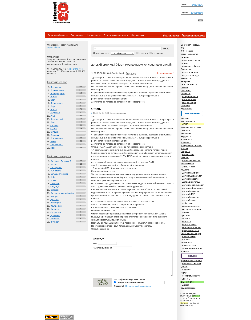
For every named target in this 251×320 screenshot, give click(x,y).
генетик (184, 87)
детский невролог (190, 179)
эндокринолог (187, 282)
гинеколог (185, 93)
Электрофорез (57, 93)
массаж (184, 148)
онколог (185, 157)
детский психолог (190, 191)
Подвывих (55, 112)
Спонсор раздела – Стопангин (192, 256)
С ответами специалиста (116, 35)
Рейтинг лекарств (59, 156)
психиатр (185, 218)
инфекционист (188, 121)
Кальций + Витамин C (60, 161)
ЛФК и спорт (187, 51)
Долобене (55, 215)
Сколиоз (54, 125)
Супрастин (55, 212)
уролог (184, 266)
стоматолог (186, 242)
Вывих (53, 96)
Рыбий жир (55, 171)
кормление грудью (191, 206)
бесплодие (186, 69)
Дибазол (54, 199)
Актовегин (55, 218)
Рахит (53, 141)
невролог (185, 151)
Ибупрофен (56, 206)
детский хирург (189, 200)
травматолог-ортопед (191, 260)
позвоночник (188, 154)
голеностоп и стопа (191, 263)
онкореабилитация (191, 160)
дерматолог (186, 108)
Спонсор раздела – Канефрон (192, 113)
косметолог (186, 139)
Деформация (56, 103)
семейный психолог (191, 227)
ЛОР (183, 48)
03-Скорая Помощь (190, 45)
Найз (52, 177)
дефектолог (188, 203)
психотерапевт (189, 224)
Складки (54, 132)
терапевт (185, 251)
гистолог (186, 130)
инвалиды (186, 133)
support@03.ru (54, 47)
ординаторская (188, 288)
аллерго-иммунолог (190, 60)
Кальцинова (56, 167)
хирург (184, 273)
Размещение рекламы (193, 35)
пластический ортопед (188, 237)
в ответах (143, 53)
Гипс (52, 122)
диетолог (185, 118)
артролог (185, 57)
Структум (54, 187)
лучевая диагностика (191, 127)
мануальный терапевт (191, 145)
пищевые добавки (191, 66)
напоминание (197, 12)
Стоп (52, 100)
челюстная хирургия (192, 248)
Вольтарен (55, 202)
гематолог (186, 90)
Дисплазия (55, 87)
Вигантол (54, 222)
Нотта (53, 180)
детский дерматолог (192, 176)
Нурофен (54, 209)
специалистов (76, 69)
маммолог (186, 142)
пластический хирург (191, 233)
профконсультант (190, 230)
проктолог (186, 215)
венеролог (186, 78)
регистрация (197, 4)
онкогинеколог (189, 99)
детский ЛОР (188, 194)
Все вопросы (77, 35)
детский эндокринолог (193, 185)
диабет (185, 285)
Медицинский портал (61, 13)
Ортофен (54, 190)
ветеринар (186, 81)
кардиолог (186, 136)
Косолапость (56, 144)
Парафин (54, 135)
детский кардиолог (191, 173)
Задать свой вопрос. (58, 35)
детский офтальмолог (192, 188)
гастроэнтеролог (189, 84)
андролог (186, 270)
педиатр (185, 170)
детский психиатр (190, 197)
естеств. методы (190, 72)
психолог (186, 221)
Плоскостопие (57, 90)
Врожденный (56, 119)
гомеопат (185, 105)
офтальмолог (187, 163)
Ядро (52, 148)
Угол (52, 116)
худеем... (185, 279)
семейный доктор (189, 54)
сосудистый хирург (191, 276)
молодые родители (191, 209)
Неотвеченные (93, 35)
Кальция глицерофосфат (62, 193)
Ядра (52, 106)
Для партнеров (171, 35)
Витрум (53, 196)
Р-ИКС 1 (54, 164)
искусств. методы (190, 75)
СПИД (185, 124)
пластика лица (189, 245)
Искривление (56, 138)
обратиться (130, 73)
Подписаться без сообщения (139, 286)
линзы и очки (188, 167)
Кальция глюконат (59, 174)
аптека (184, 63)
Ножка (53, 109)
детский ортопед (191, 182)
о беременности (190, 96)
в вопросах (157, 53)
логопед (186, 212)
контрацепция (189, 102)
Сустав (53, 128)
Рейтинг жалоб (57, 82)
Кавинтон (54, 183)
